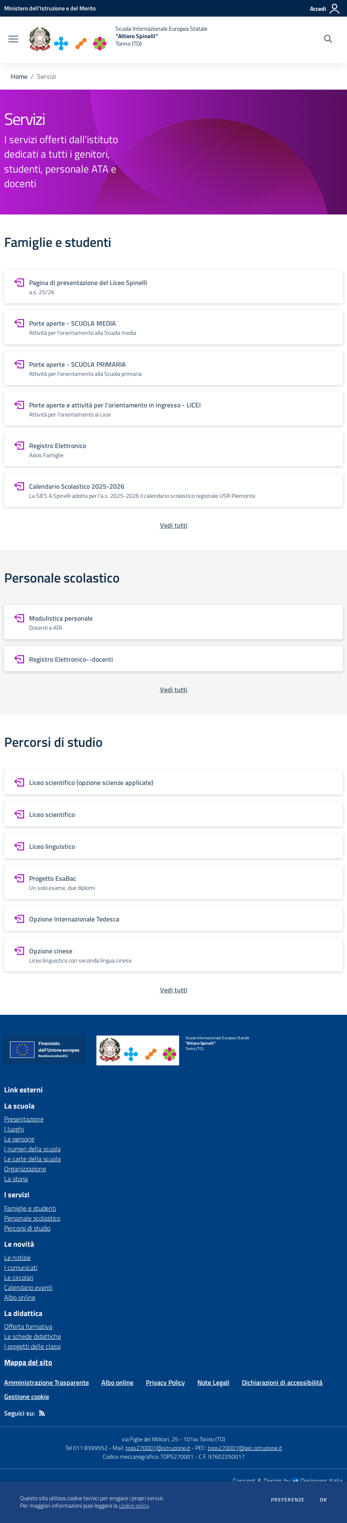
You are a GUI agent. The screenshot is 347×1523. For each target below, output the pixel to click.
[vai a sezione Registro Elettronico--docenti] (173, 658)
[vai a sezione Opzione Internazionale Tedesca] (173, 918)
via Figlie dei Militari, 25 (150, 1439)
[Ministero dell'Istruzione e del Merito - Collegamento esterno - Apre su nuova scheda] (50, 8)
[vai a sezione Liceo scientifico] (173, 813)
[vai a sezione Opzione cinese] (173, 955)
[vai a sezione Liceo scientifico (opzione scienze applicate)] (173, 781)
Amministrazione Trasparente (46, 1382)
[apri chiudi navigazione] (13, 40)
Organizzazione (25, 1169)
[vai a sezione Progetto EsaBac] (173, 882)
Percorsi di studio (27, 1228)
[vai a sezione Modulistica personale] (173, 622)
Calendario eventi (28, 1287)
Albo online (19, 1297)
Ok (323, 1499)
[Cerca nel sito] (328, 39)
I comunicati (20, 1267)
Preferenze (288, 1499)
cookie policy (134, 1505)
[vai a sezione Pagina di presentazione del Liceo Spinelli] (173, 286)
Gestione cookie (26, 1396)
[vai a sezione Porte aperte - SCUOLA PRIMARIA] (173, 368)
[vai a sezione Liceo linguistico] (173, 845)
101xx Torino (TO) (204, 1439)
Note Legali (213, 1382)
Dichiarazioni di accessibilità (282, 1382)
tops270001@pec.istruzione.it (245, 1447)
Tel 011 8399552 (86, 1447)
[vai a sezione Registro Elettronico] (173, 449)
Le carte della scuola (32, 1159)
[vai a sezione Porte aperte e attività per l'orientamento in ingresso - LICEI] (173, 409)
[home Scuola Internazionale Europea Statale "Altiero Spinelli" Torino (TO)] (117, 40)
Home (19, 76)
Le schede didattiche (32, 1336)
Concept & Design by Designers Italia (288, 1481)
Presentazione (24, 1119)
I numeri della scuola (32, 1149)
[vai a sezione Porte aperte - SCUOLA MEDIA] (173, 327)
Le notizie (17, 1257)
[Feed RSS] (42, 1413)
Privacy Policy (165, 1382)
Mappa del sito (28, 1362)
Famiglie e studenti (30, 1208)
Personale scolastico (32, 1218)
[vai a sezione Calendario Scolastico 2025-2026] (173, 490)
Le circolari (18, 1277)
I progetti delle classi (32, 1346)
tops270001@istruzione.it (158, 1447)
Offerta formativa (28, 1326)
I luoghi (14, 1129)
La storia (16, 1179)
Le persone (19, 1139)
